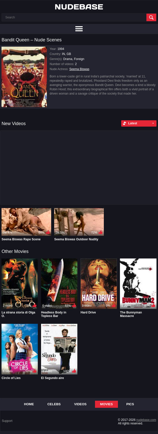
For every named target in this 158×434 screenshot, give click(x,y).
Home (29, 404)
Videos (80, 404)
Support (7, 421)
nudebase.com (146, 420)
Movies (106, 404)
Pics (130, 404)
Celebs (54, 404)
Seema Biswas (79, 69)
